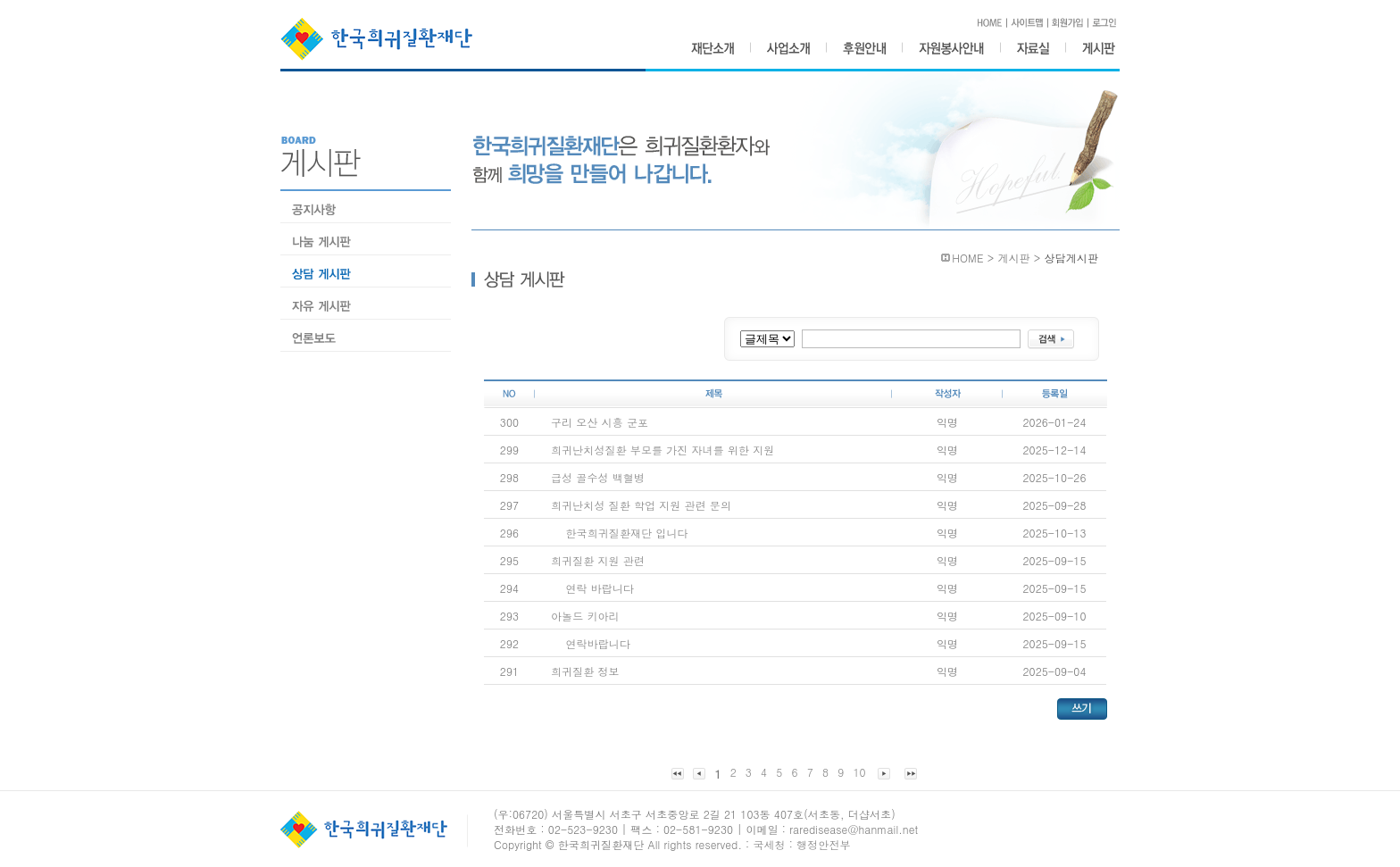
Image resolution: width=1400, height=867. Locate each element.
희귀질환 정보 (585, 671)
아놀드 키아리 (585, 615)
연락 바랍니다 (599, 588)
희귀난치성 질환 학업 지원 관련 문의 (641, 505)
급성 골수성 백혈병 (598, 477)
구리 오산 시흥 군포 (599, 421)
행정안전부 (823, 844)
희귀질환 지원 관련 (598, 560)
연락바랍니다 (597, 643)
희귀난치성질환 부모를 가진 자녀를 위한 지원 (662, 449)
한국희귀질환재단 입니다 (626, 532)
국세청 (769, 844)
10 (859, 771)
